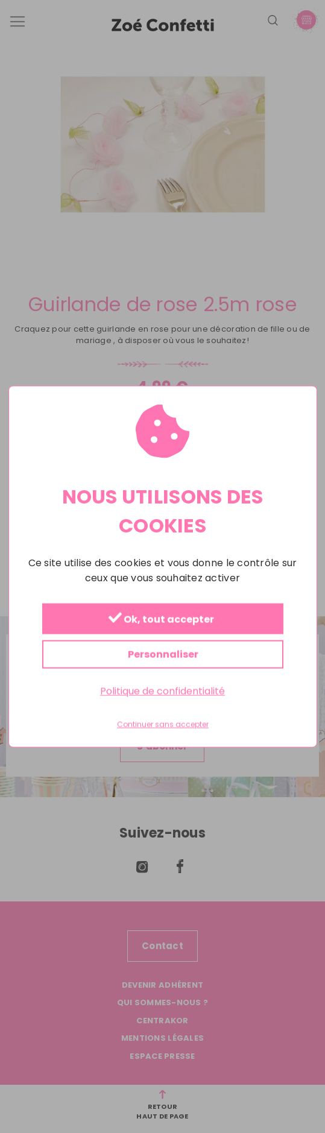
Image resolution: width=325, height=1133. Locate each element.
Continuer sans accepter (162, 725)
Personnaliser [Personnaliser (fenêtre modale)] (162, 654)
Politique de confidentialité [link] (162, 691)
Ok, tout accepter (160, 619)
